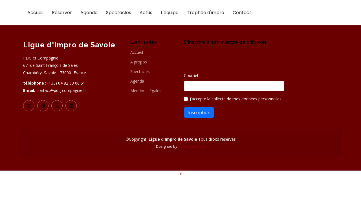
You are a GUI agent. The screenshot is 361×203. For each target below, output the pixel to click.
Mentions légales (145, 91)
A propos (138, 62)
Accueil (35, 12)
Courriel (191, 75)
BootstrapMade (191, 146)
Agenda (89, 12)
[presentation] (227, 61)
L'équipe (170, 12)
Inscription (199, 112)
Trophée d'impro (205, 12)
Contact (242, 12)
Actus (146, 12)
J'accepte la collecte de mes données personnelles (235, 99)
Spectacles (118, 12)
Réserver (62, 12)
